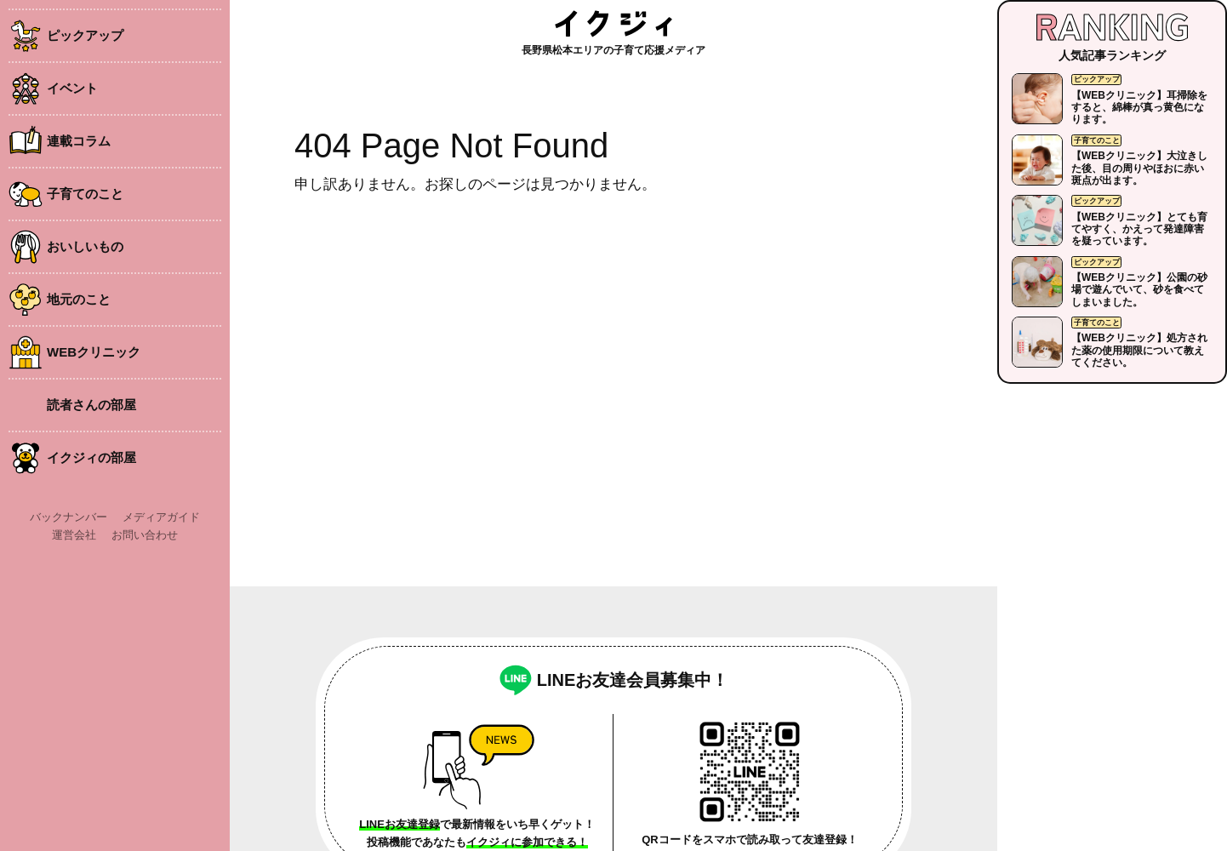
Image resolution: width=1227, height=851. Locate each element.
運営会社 (74, 534)
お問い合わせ (144, 534)
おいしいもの (85, 246)
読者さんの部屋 (91, 404)
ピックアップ (85, 35)
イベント (72, 88)
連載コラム (79, 141)
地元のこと (79, 299)
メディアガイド (161, 517)
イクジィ (613, 23)
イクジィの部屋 (91, 457)
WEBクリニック (93, 352)
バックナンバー (68, 517)
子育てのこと (85, 193)
